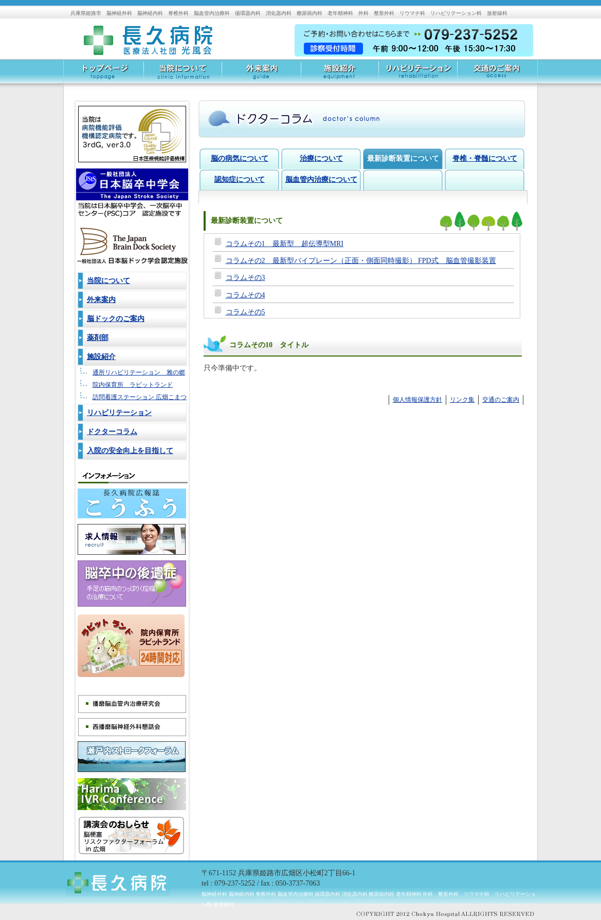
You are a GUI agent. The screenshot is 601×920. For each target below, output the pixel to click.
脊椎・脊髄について (484, 158)
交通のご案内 (497, 74)
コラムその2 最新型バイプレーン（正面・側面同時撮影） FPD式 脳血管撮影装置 (361, 261)
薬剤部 (97, 338)
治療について (321, 158)
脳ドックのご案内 (115, 319)
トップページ (103, 74)
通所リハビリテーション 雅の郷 (139, 372)
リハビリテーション (417, 74)
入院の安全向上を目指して (130, 451)
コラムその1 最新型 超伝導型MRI (284, 244)
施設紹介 (339, 74)
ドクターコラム (112, 432)
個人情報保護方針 (417, 399)
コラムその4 (245, 295)
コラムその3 (245, 277)
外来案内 (261, 74)
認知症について (239, 179)
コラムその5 (245, 312)
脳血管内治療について (321, 179)
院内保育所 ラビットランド (133, 384)
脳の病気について (239, 158)
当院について (182, 74)
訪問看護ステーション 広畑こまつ (140, 397)
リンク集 (462, 399)
